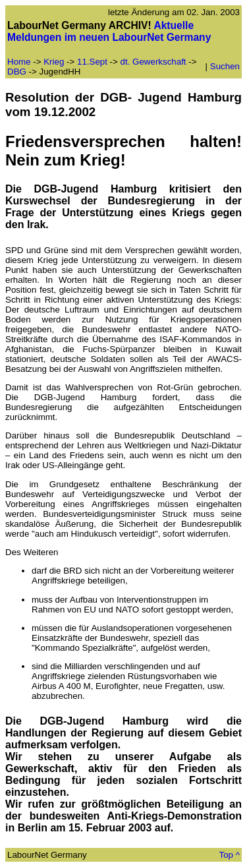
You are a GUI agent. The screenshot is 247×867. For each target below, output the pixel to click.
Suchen (225, 66)
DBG (16, 71)
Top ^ (229, 855)
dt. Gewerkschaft (155, 62)
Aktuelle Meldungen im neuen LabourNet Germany (109, 31)
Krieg (53, 62)
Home (19, 62)
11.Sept (92, 62)
